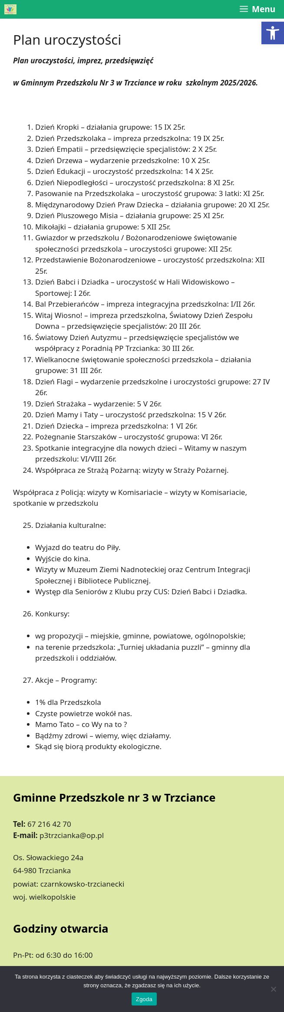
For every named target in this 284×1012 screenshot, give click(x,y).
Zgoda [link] (144, 999)
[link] (272, 33)
